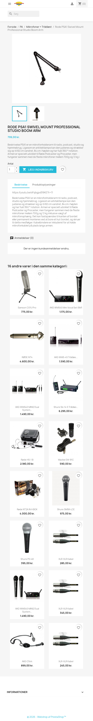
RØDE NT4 (27, 357)
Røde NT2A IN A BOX (27, 509)
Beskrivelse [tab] (20, 184)
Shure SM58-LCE (66, 509)
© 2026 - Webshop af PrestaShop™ (46, 717)
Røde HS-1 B (27, 459)
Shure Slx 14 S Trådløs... (66, 407)
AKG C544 (27, 661)
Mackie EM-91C (66, 459)
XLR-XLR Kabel (66, 559)
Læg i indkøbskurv (38, 170)
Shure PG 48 (27, 559)
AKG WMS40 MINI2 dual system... (27, 409)
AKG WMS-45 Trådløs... (66, 357)
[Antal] (11, 169)
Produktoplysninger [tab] (44, 184)
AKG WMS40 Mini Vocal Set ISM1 (66, 307)
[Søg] (23, 14)
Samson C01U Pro (27, 307)
